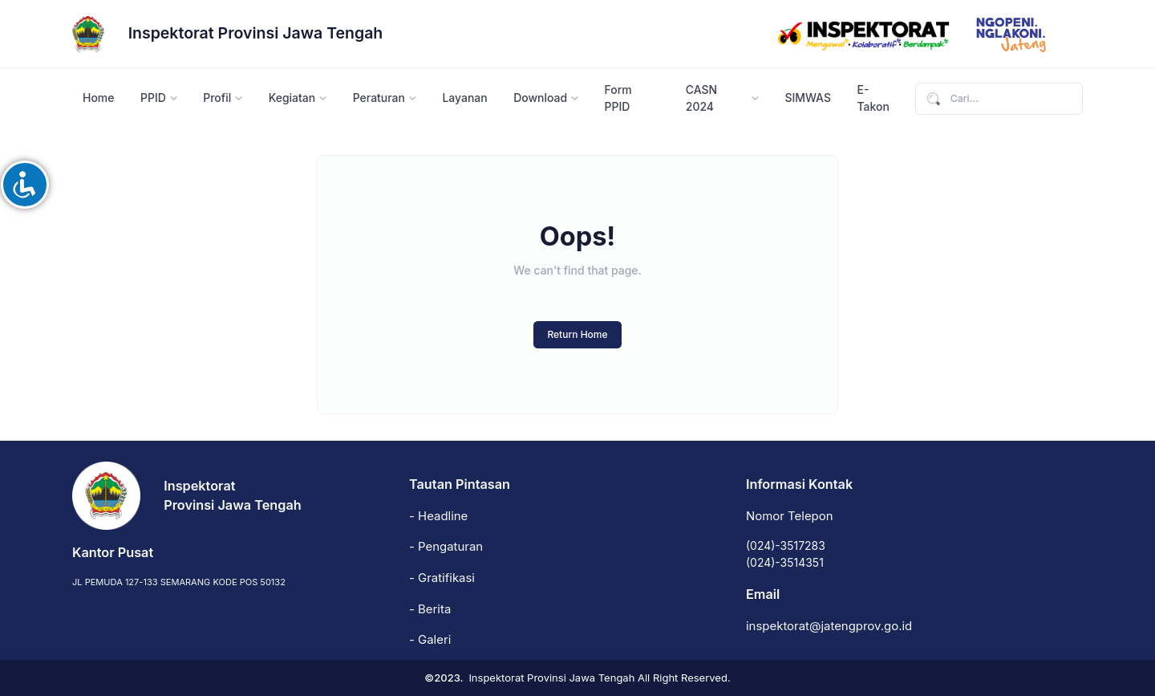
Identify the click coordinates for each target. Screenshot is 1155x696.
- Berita (430, 609)
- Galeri (430, 640)
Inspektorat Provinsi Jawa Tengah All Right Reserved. (599, 677)
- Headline (438, 516)
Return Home (577, 334)
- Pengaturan (446, 546)
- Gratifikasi (442, 578)
